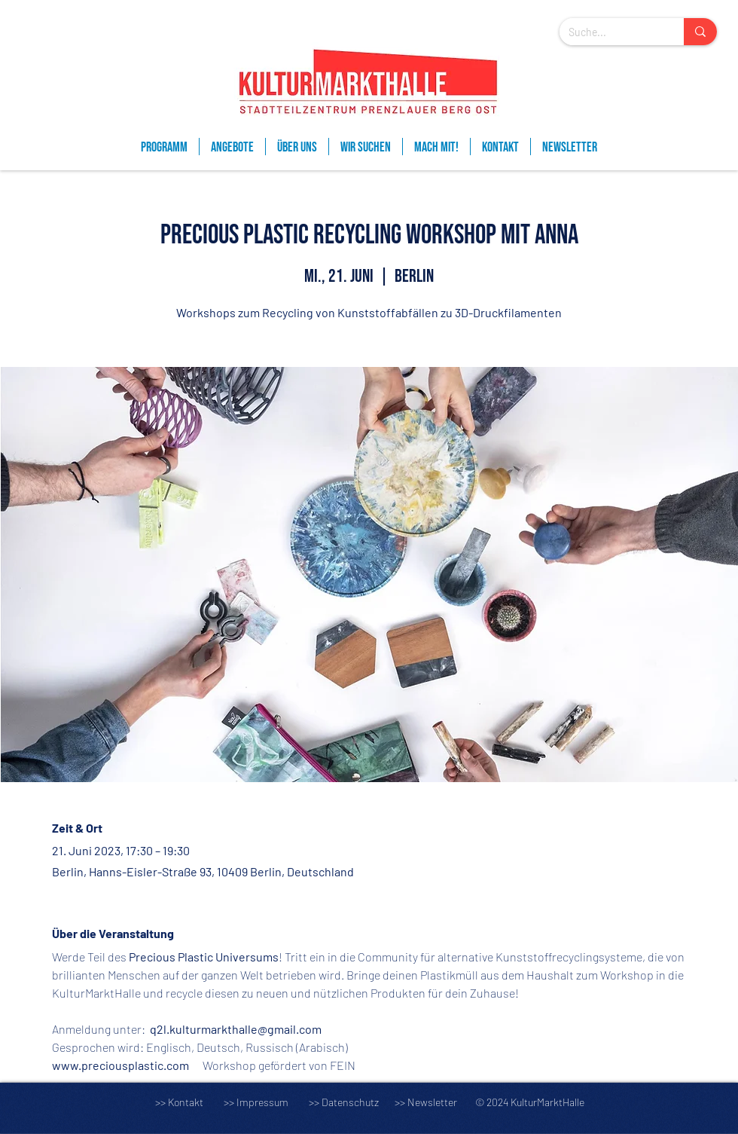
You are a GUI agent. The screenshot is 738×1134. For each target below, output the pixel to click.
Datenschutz (357, 1102)
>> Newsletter (426, 1102)
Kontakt (185, 1102)
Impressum (262, 1102)
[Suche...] (610, 32)
